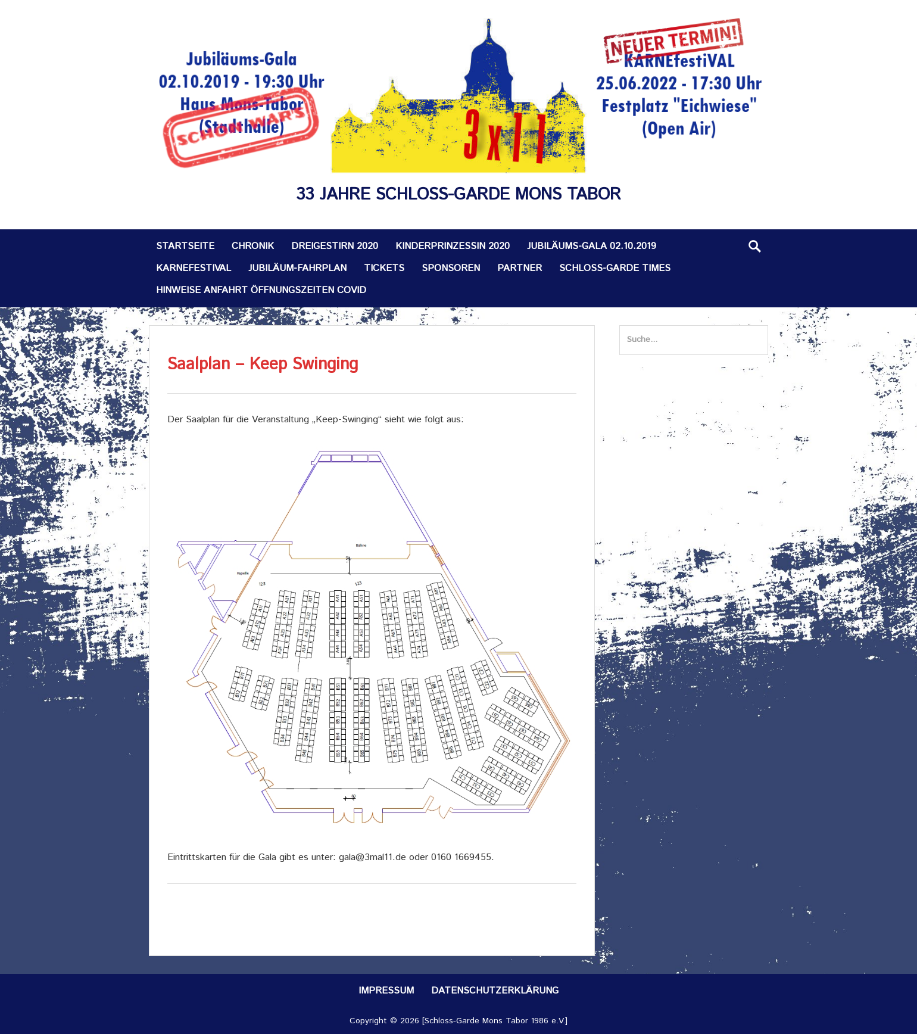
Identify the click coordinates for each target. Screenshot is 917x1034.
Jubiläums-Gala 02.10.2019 (591, 246)
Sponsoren (451, 268)
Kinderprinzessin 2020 (452, 246)
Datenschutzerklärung (495, 991)
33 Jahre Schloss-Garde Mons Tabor (458, 195)
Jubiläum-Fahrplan (297, 268)
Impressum (386, 991)
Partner (519, 268)
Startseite (185, 246)
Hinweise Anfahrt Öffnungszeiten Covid (261, 290)
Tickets (384, 268)
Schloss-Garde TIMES (614, 268)
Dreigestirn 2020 (334, 246)
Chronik (253, 246)
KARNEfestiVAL (193, 268)
